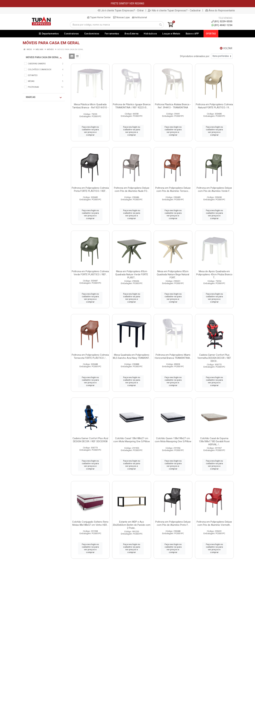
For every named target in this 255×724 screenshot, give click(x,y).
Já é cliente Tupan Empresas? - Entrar (121, 10)
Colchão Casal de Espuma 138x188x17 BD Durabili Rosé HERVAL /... (214, 441)
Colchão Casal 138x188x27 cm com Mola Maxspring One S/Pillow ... (131, 441)
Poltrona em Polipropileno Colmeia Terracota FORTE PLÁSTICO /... (90, 356)
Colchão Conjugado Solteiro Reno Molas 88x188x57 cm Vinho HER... (90, 523)
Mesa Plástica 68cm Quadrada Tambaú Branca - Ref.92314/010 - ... (90, 107)
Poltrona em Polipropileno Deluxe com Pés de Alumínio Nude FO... (131, 189)
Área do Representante (220, 10)
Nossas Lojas (121, 17)
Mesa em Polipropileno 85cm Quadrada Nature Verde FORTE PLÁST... (131, 274)
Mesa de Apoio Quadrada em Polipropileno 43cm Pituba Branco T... (214, 274)
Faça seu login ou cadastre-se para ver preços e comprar (90, 131)
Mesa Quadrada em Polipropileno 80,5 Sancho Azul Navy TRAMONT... (131, 356)
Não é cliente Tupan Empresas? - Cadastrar (174, 10)
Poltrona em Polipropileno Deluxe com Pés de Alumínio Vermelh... (214, 523)
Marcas (44, 97)
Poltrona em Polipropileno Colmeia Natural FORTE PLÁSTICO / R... (214, 106)
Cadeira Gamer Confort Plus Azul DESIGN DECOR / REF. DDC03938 (90, 440)
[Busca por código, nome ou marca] (113, 24)
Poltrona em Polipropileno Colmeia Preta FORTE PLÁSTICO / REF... (90, 189)
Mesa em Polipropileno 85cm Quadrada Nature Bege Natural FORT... (173, 274)
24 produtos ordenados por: (195, 56)
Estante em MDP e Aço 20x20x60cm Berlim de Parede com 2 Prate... (131, 524)
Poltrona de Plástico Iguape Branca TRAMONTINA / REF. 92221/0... (131, 106)
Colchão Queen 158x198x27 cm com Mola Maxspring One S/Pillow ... (173, 441)
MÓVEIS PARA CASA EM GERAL (44, 57)
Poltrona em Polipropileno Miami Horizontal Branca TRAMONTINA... (173, 356)
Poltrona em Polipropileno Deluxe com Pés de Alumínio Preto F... (173, 523)
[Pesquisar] (160, 24)
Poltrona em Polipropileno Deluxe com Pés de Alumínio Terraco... (173, 189)
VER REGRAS (136, 3)
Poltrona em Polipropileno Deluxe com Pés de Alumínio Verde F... (214, 189)
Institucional (139, 17)
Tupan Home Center (99, 17)
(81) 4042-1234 (222, 25)
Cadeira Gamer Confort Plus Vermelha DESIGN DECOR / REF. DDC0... (214, 357)
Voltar (226, 48)
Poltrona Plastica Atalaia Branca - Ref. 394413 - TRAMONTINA (173, 106)
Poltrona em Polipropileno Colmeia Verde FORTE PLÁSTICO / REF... (90, 273)
